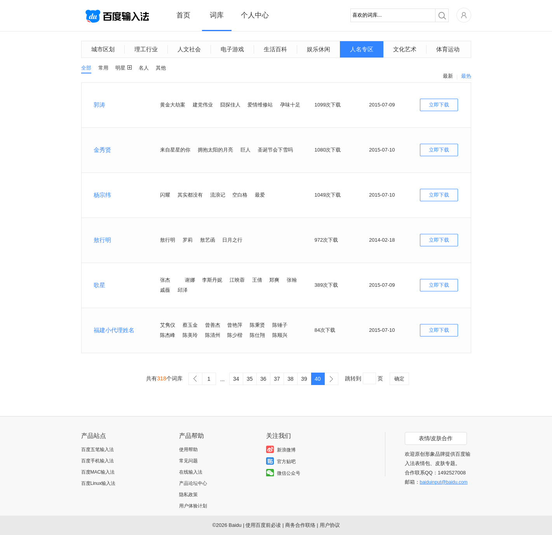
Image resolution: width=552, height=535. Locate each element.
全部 (86, 68)
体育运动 (448, 49)
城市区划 (103, 49)
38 (290, 379)
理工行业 (146, 49)
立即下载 (439, 105)
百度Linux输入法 (98, 483)
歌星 (99, 285)
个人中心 (255, 15)
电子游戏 (232, 49)
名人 (144, 68)
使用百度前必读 (263, 525)
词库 (217, 15)
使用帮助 (188, 449)
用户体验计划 (193, 506)
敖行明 (102, 240)
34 (236, 379)
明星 (120, 68)
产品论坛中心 (193, 483)
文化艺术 (404, 49)
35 (250, 379)
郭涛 (99, 104)
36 (263, 379)
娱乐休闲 (318, 49)
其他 (161, 68)
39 (304, 379)
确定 (399, 379)
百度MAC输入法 (98, 472)
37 (277, 379)
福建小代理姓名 (114, 330)
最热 (466, 76)
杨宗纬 (102, 195)
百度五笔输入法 (97, 449)
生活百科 (275, 49)
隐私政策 (188, 494)
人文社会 (189, 49)
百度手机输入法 (97, 461)
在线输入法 (190, 472)
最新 (448, 76)
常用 (103, 68)
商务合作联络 (300, 525)
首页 (183, 15)
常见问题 (188, 461)
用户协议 (330, 525)
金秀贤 (102, 149)
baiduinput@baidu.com (444, 482)
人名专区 (361, 49)
